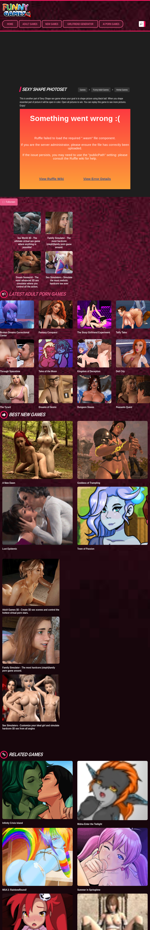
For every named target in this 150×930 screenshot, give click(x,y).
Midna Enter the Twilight (89, 788)
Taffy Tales (121, 296)
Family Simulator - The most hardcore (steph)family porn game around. (59, 207)
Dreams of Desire (47, 371)
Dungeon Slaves (85, 371)
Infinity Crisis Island (12, 787)
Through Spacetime (10, 335)
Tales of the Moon (48, 335)
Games (83, 54)
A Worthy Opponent (87, 921)
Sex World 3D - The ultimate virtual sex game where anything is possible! (27, 207)
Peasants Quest (124, 371)
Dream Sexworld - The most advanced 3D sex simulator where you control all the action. (27, 246)
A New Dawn (8, 447)
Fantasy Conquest (48, 296)
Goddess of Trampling (88, 447)
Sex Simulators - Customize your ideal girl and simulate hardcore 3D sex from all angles (30, 691)
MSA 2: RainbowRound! (14, 854)
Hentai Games (122, 54)
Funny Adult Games (101, 54)
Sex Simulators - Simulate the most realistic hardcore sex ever (59, 245)
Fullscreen (8, 166)
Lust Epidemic (9, 513)
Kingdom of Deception (88, 335)
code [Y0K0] (8, 920)
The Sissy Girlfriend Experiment (93, 296)
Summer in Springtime (88, 854)
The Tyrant (5, 371)
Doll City (120, 335)
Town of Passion (85, 513)
